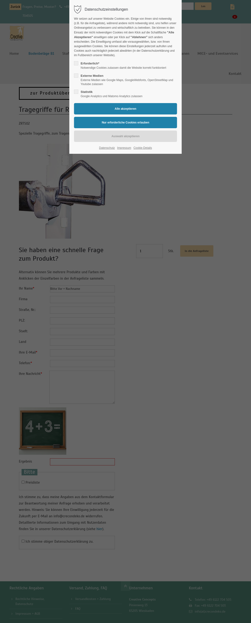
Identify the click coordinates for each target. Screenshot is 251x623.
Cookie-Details (143, 148)
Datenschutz (107, 148)
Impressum (124, 148)
